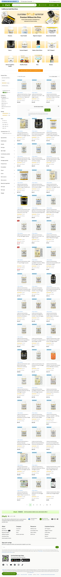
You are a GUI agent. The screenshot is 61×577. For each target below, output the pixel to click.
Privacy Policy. (40, 551)
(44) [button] (4, 101)
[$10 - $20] (1, 124)
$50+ (3, 128)
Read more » (32, 572)
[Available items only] (1, 90)
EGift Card (32, 534)
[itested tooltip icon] (7, 92)
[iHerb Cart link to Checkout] (57, 5)
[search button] (35, 5)
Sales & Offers (33, 532)
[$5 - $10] (1, 122)
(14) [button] (4, 104)
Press (17, 532)
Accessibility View (34, 530)
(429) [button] (5, 98)
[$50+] (1, 128)
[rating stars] (19, 98)
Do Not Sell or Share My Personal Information (48, 574)
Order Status (47, 532)
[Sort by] (54, 76)
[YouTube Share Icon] (11, 565)
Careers (17, 530)
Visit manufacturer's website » (53, 9)
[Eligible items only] (1, 133)
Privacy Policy (4, 552)
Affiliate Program (5, 534)
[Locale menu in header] (12, 516)
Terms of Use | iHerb (24, 574)
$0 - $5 (4, 120)
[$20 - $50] (1, 126)
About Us (4, 528)
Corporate (18, 528)
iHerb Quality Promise (6, 538)
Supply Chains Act (17, 574)
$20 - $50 (4, 126)
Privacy (38, 574)
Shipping (46, 534)
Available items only (6, 90)
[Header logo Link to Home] (7, 5)
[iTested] (1, 92)
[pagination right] (50, 504)
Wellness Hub (33, 528)
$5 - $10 (4, 122)
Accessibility (30, 574)
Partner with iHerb (20, 534)
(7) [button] (3, 108)
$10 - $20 (4, 124)
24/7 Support (47, 528)
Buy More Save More (6, 77)
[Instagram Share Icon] (19, 565)
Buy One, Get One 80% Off (52, 422)
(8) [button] (6, 106)
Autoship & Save (5, 85)
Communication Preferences (50, 538)
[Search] (24, 5)
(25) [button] (5, 103)
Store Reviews (6, 530)
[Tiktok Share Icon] (22, 565)
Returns (46, 536)
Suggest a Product (48, 530)
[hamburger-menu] (3, 5)
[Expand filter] (14, 137)
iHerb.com (4, 569)
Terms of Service (10, 552)
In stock (3, 80)
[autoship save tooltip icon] (9, 131)
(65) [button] (4, 99)
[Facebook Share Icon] (3, 565)
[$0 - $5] (1, 120)
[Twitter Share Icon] (7, 565)
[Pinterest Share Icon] (15, 565)
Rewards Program (5, 532)
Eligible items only (6, 133)
